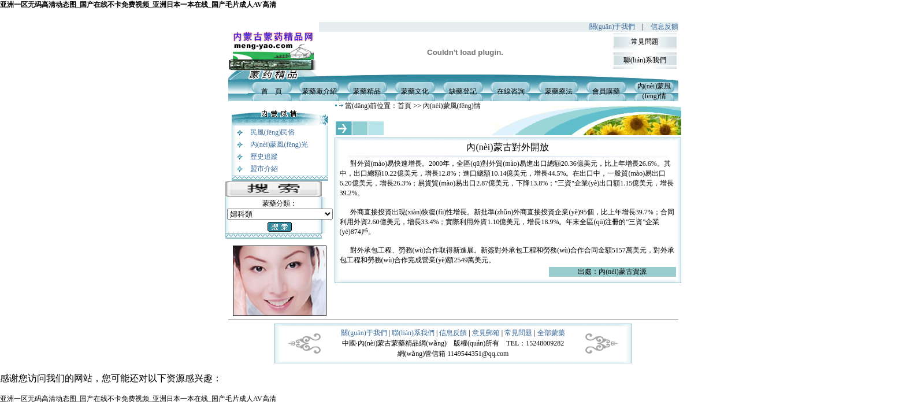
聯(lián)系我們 (644, 60)
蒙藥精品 (367, 91)
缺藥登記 (463, 91)
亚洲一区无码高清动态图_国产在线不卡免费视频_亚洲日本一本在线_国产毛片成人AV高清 (138, 5)
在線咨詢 (511, 91)
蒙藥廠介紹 (319, 91)
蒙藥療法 (559, 91)
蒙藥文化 (415, 91)
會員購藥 (606, 91)
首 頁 (271, 91)
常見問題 (645, 42)
